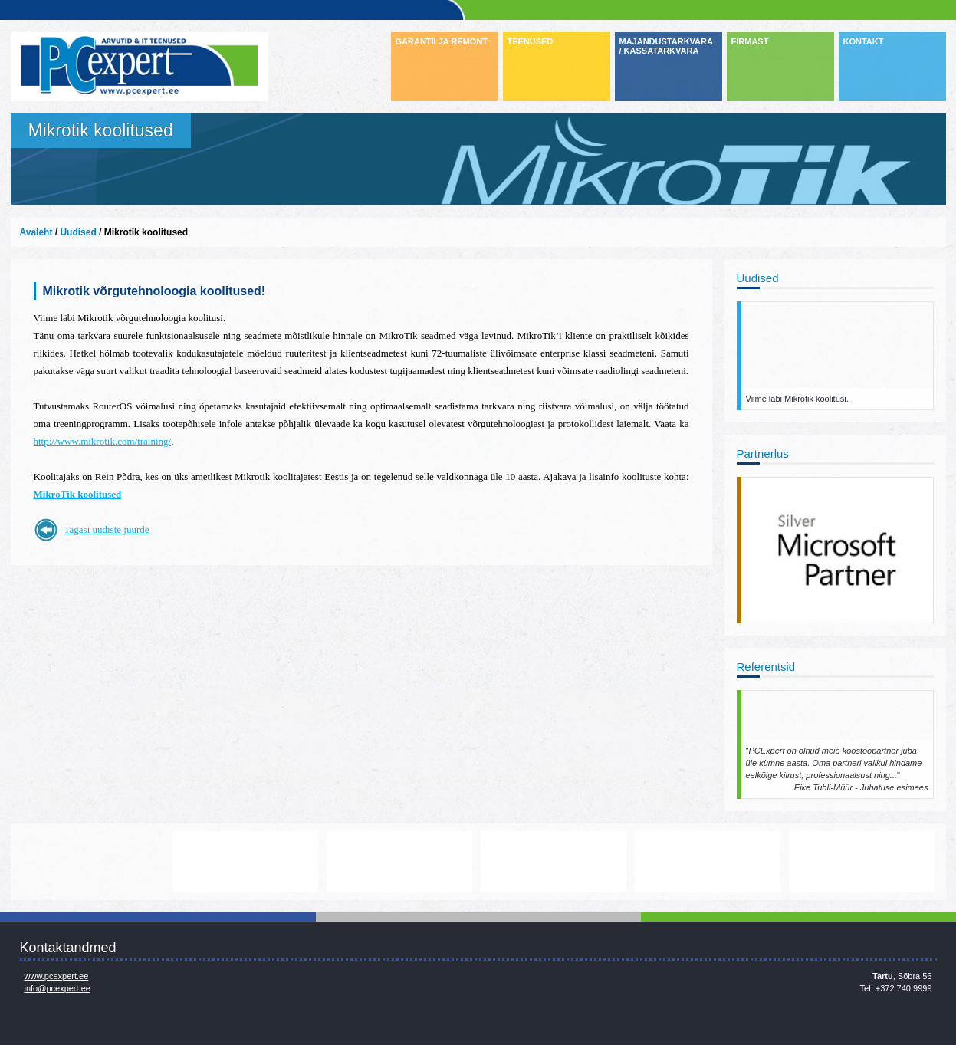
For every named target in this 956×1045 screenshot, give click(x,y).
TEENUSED (531, 41)
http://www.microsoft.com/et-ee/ (399, 861)
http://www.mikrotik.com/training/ (103, 441)
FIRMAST (750, 41)
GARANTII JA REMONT (442, 41)
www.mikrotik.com (707, 861)
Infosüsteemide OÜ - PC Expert (139, 66)
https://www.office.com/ (862, 861)
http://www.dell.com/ (91, 861)
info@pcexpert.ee (57, 988)
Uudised (78, 232)
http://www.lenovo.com (245, 861)
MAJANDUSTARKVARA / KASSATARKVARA (666, 46)
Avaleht (36, 232)
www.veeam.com (553, 861)
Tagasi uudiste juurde (106, 529)
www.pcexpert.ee (57, 976)
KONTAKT (863, 41)
